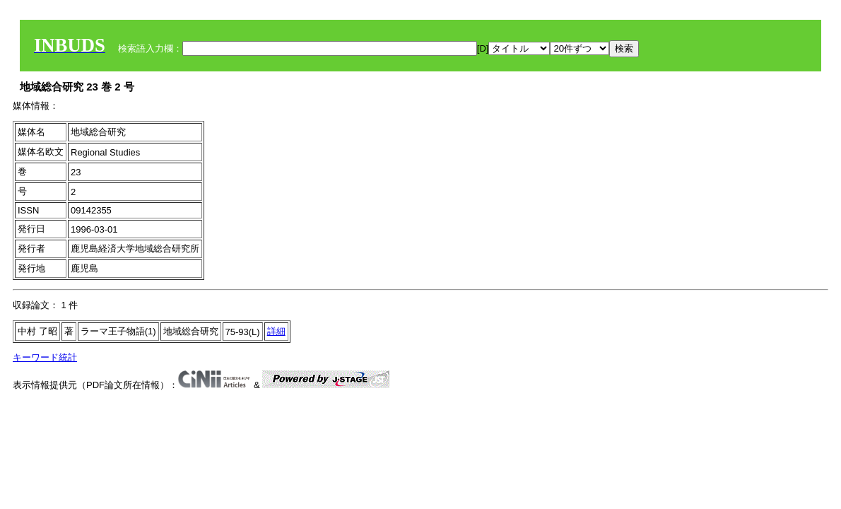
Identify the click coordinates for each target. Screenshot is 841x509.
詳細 (276, 331)
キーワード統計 (45, 357)
